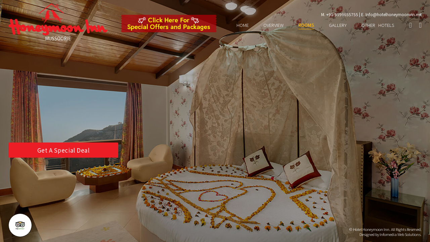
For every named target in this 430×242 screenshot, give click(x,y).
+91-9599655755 (342, 14)
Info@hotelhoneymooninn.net (394, 14)
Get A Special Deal (63, 150)
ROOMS (306, 25)
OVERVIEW (273, 25)
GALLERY (338, 25)
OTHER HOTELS (377, 25)
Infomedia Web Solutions (400, 234)
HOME (242, 25)
